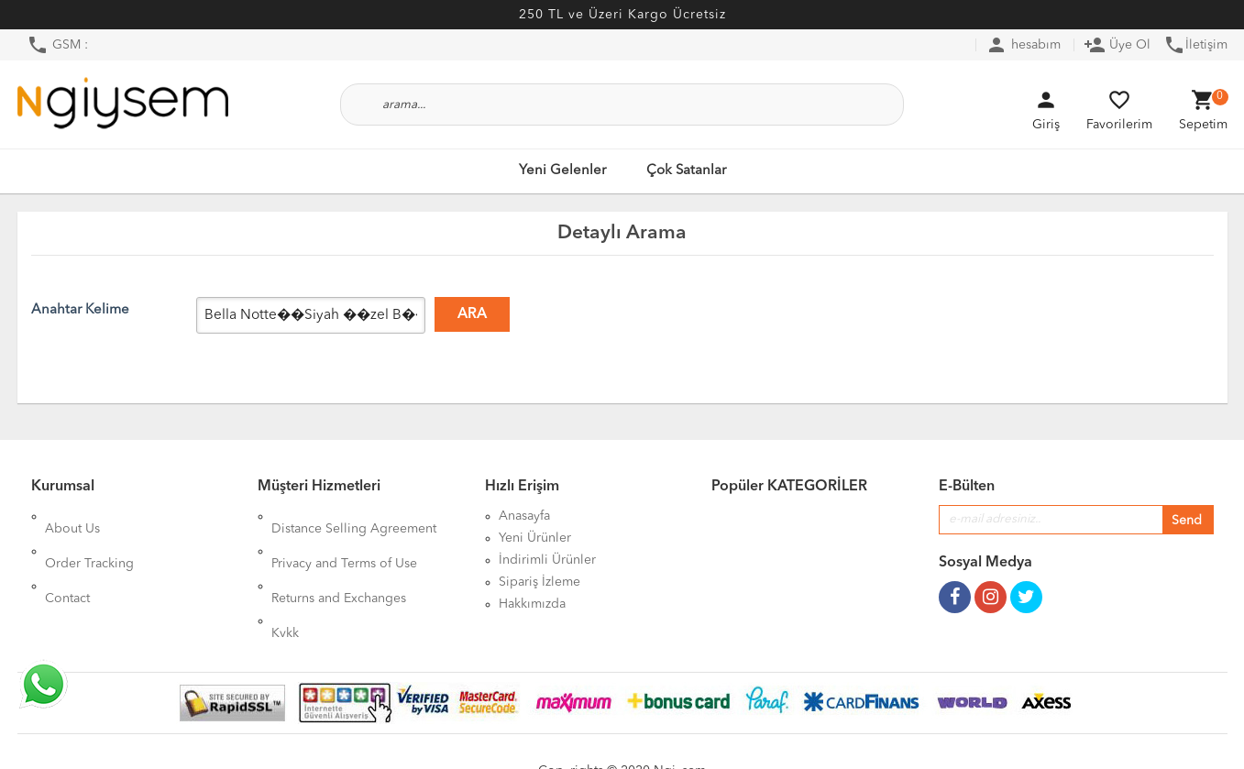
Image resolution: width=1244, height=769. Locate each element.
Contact (67, 560)
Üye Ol (1117, 44)
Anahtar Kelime (80, 310)
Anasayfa (524, 516)
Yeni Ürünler (535, 538)
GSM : (57, 44)
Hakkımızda (532, 604)
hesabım (1023, 44)
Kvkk (285, 582)
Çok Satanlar (686, 171)
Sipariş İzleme (539, 582)
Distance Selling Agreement (353, 516)
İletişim (1195, 44)
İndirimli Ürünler (547, 560)
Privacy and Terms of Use (344, 538)
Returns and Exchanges (338, 560)
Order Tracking (89, 538)
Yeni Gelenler (562, 171)
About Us (72, 516)
